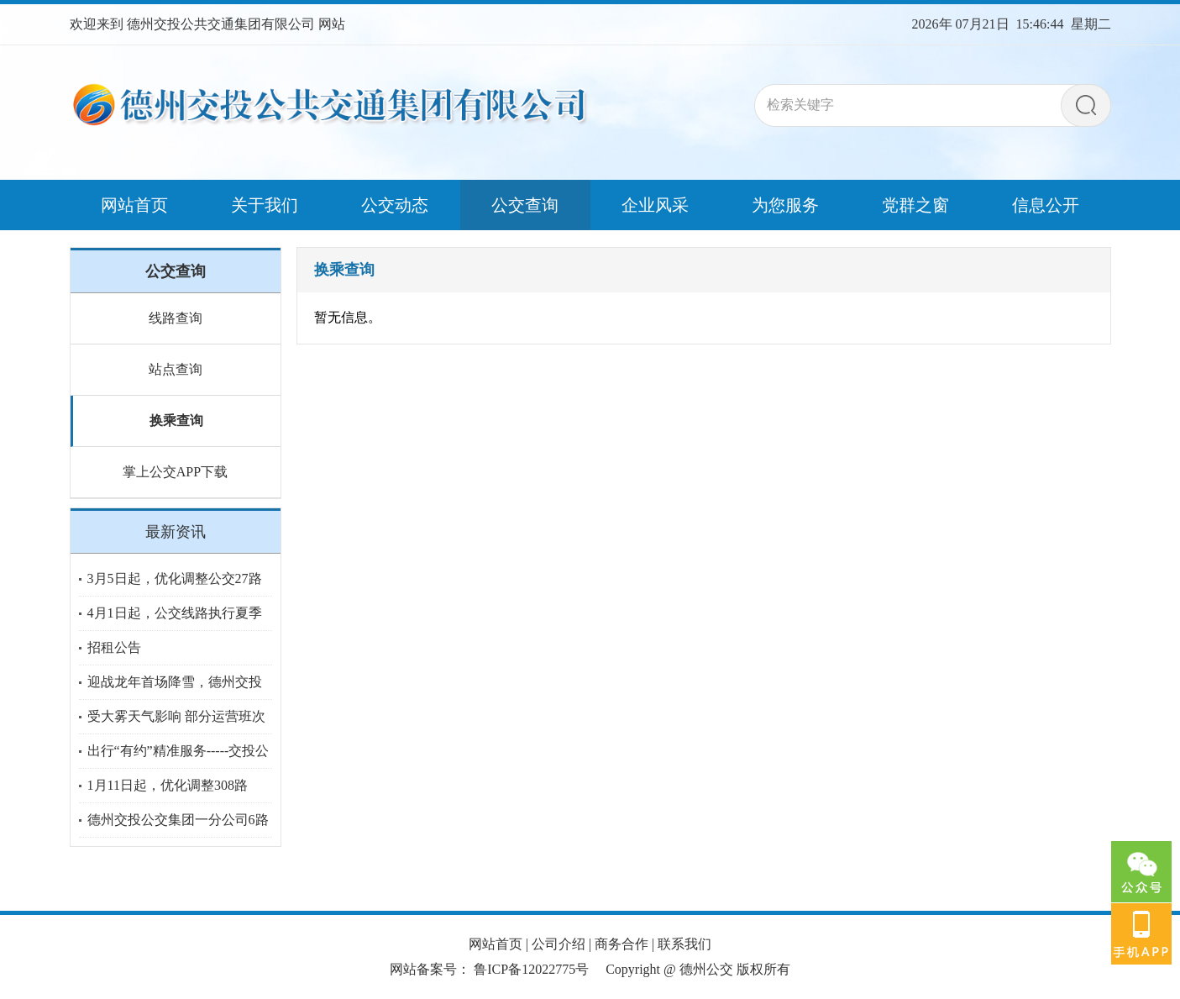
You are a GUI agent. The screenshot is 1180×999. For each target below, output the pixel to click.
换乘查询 (176, 420)
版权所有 (763, 969)
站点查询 (175, 369)
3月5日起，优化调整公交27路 (174, 578)
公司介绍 (558, 944)
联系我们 (684, 944)
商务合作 (621, 944)
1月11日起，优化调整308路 (167, 785)
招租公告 (114, 647)
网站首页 (495, 944)
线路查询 (175, 318)
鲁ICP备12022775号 (531, 969)
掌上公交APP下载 (175, 472)
